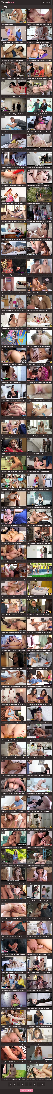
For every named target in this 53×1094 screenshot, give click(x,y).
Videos (8, 2)
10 (43, 1084)
